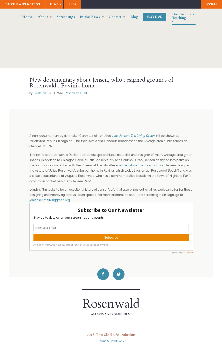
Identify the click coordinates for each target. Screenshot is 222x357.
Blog (134, 17)
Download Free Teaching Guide (183, 18)
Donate (211, 4)
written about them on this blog (141, 165)
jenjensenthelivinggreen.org (49, 200)
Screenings (66, 17)
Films (54, 4)
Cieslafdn (39, 93)
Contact (115, 17)
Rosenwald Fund (76, 93)
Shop (72, 4)
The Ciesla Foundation (22, 4)
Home (27, 17)
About (43, 17)
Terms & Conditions (111, 341)
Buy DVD (154, 17)
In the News (90, 17)
